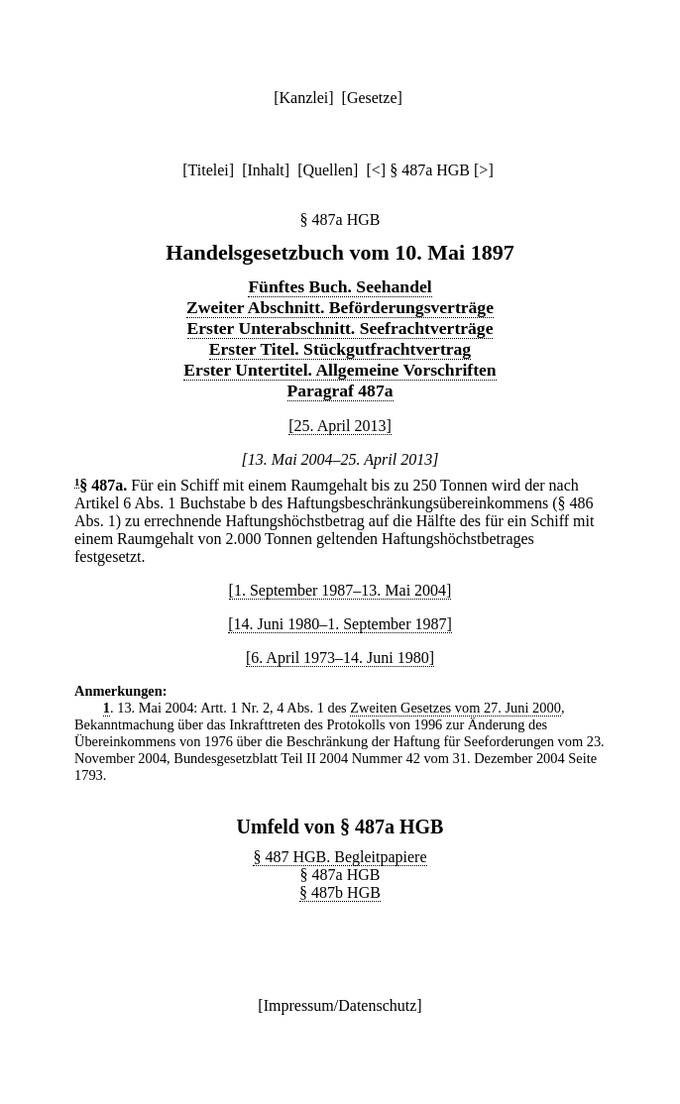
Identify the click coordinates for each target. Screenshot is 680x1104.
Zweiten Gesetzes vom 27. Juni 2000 (455, 708)
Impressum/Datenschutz (340, 1005)
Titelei (208, 170)
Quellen (327, 170)
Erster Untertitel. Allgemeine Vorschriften (339, 370)
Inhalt (265, 170)
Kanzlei (303, 97)
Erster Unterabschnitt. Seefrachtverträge (340, 328)
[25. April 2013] (340, 425)
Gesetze (372, 97)
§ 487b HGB (340, 892)
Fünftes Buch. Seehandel (339, 286)
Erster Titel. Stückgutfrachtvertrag (340, 349)
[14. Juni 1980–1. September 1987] (340, 623)
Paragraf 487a (340, 390)
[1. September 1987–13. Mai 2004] (340, 590)
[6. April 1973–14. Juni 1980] (340, 657)
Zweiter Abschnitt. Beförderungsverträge (340, 307)
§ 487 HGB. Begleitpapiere (339, 856)
